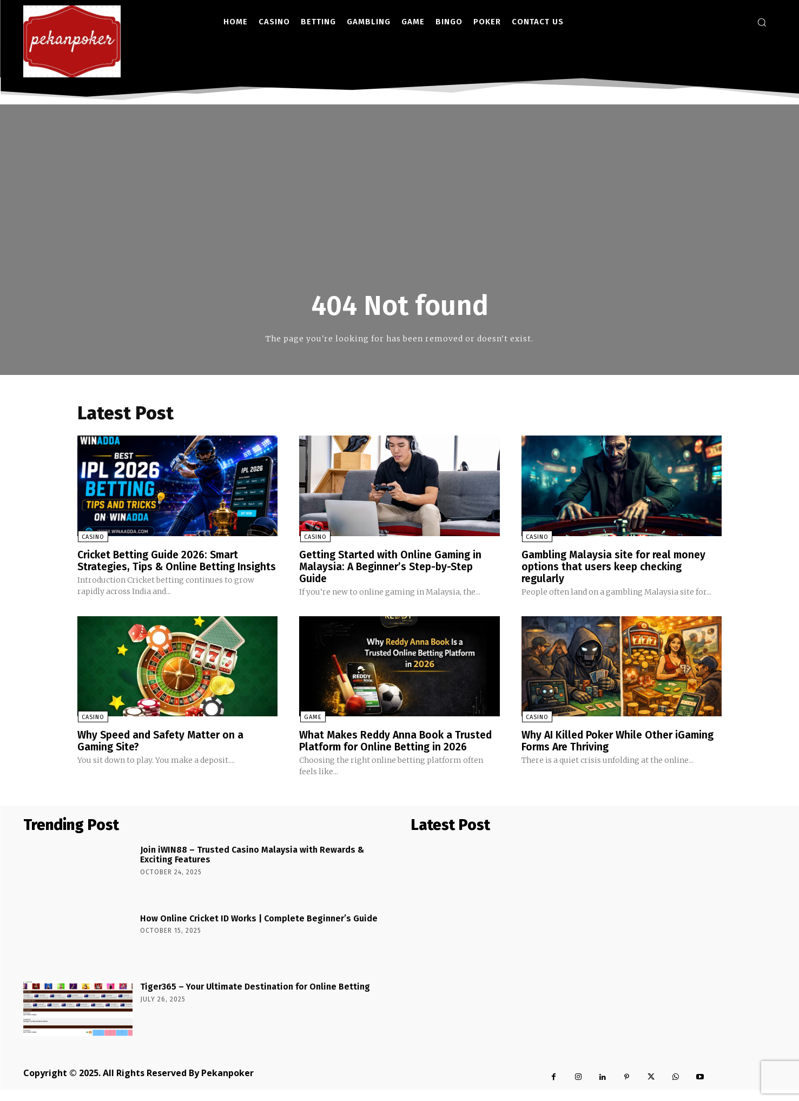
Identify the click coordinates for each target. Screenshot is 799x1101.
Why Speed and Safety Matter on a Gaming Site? (163, 752)
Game (312, 729)
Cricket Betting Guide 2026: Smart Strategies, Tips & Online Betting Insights (161, 566)
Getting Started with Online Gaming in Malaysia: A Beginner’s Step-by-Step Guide (392, 566)
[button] (761, 22)
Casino (92, 536)
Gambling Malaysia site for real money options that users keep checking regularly (616, 566)
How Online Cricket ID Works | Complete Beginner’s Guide (259, 930)
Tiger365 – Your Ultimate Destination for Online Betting (255, 998)
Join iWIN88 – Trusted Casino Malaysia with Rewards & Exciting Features (252, 866)
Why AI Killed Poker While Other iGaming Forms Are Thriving (621, 752)
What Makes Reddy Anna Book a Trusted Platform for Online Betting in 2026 (399, 752)
